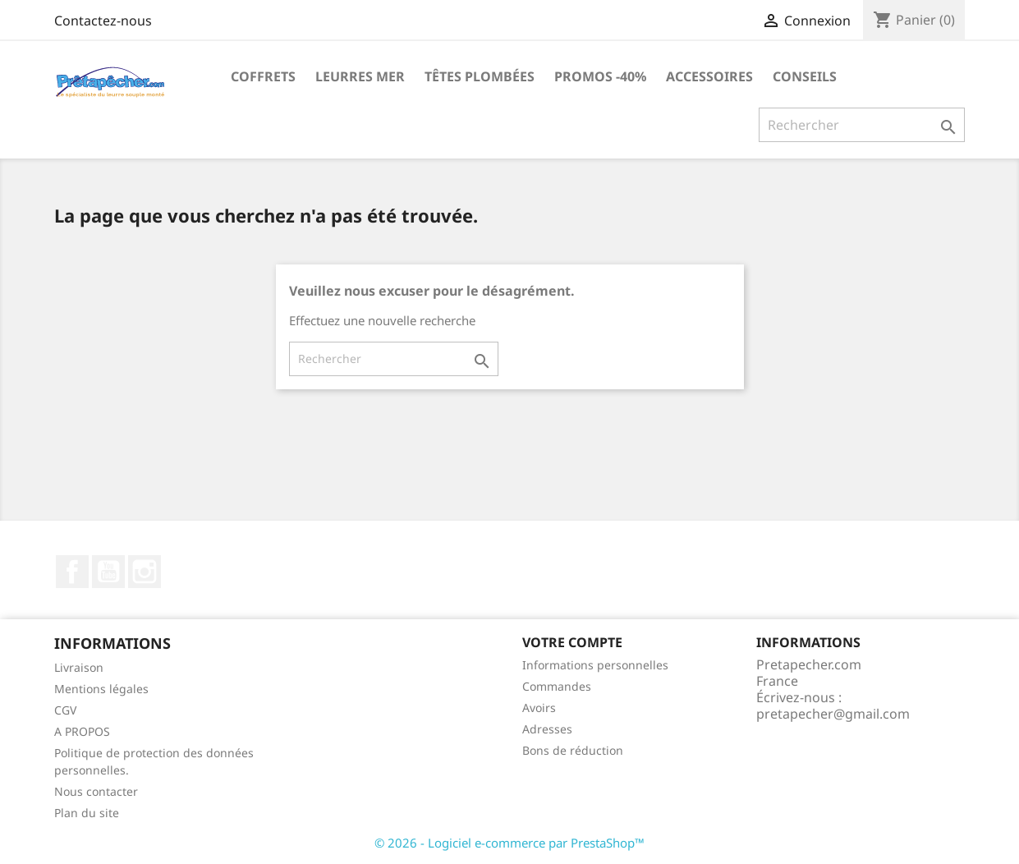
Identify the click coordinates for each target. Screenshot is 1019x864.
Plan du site (86, 812)
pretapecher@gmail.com (833, 714)
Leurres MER (360, 76)
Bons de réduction (572, 750)
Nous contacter (96, 791)
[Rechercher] (862, 125)
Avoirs (539, 707)
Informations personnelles (595, 665)
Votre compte (572, 642)
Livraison (78, 667)
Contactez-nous (103, 20)
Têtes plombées (480, 76)
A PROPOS (82, 731)
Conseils (805, 76)
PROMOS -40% (600, 76)
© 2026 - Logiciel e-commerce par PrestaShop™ (509, 842)
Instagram (144, 571)
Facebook (72, 571)
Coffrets (263, 76)
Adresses (547, 729)
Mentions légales (101, 688)
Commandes (556, 686)
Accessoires (709, 76)
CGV (65, 710)
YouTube (108, 571)
